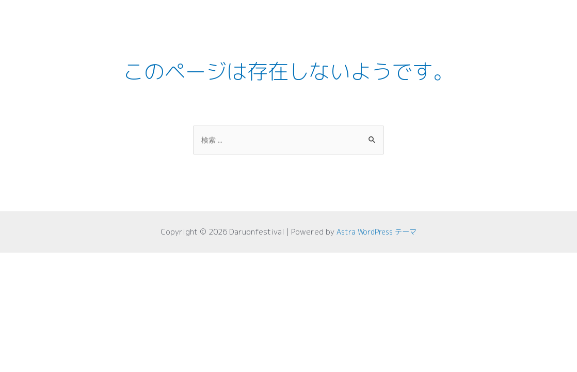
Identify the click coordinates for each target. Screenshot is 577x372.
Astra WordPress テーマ (377, 232)
